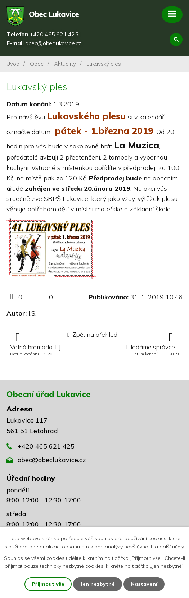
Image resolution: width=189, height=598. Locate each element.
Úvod (12, 63)
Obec (37, 63)
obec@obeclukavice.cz (52, 460)
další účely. (172, 546)
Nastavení (144, 584)
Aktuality (65, 63)
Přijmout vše (48, 584)
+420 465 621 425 (46, 446)
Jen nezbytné (97, 584)
